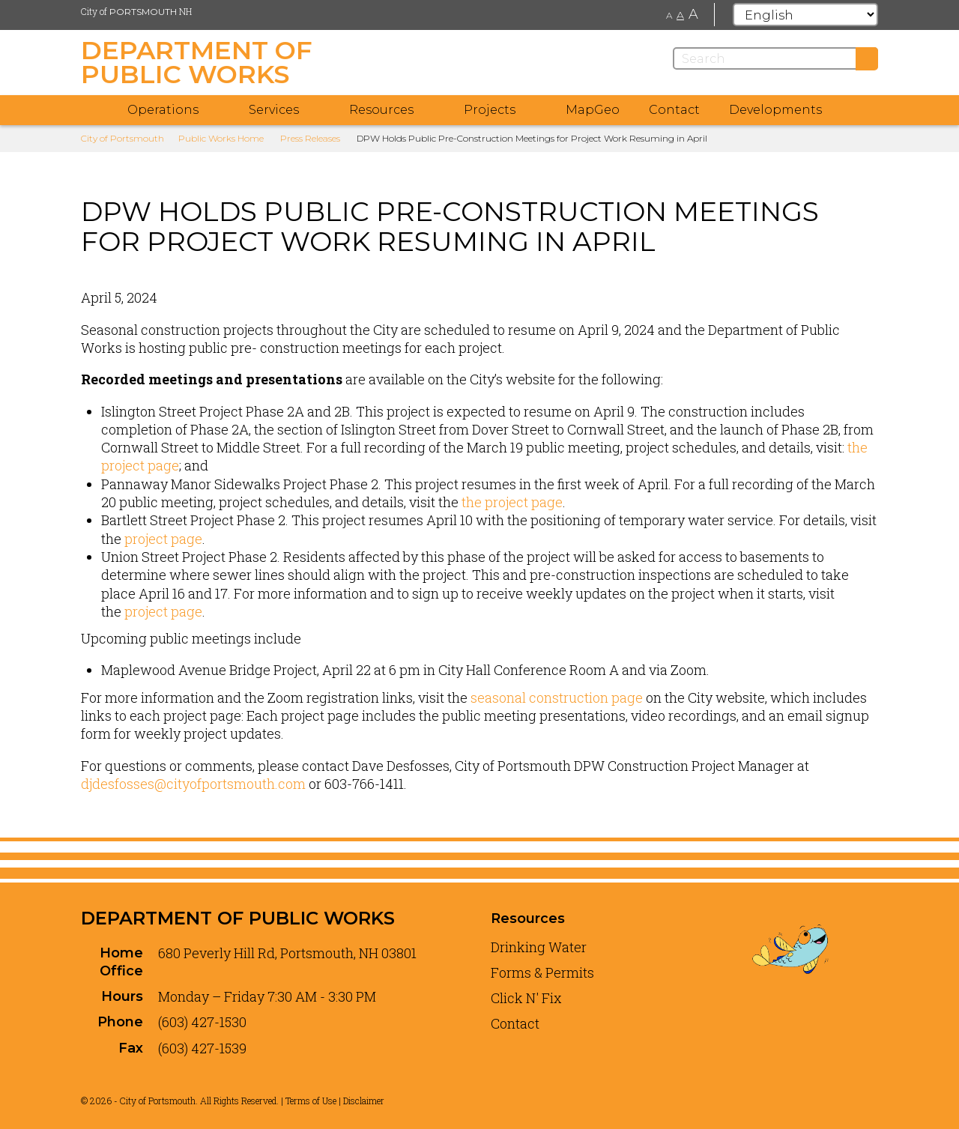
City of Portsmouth (122, 138)
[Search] (775, 58)
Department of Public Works (238, 918)
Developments (775, 110)
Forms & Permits (542, 972)
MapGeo (593, 110)
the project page (511, 502)
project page (163, 539)
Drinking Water (539, 947)
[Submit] (867, 58)
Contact (674, 110)
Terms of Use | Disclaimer (334, 1101)
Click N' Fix (526, 998)
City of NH (136, 11)
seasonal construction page (557, 697)
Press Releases (310, 138)
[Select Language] (805, 14)
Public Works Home (221, 138)
